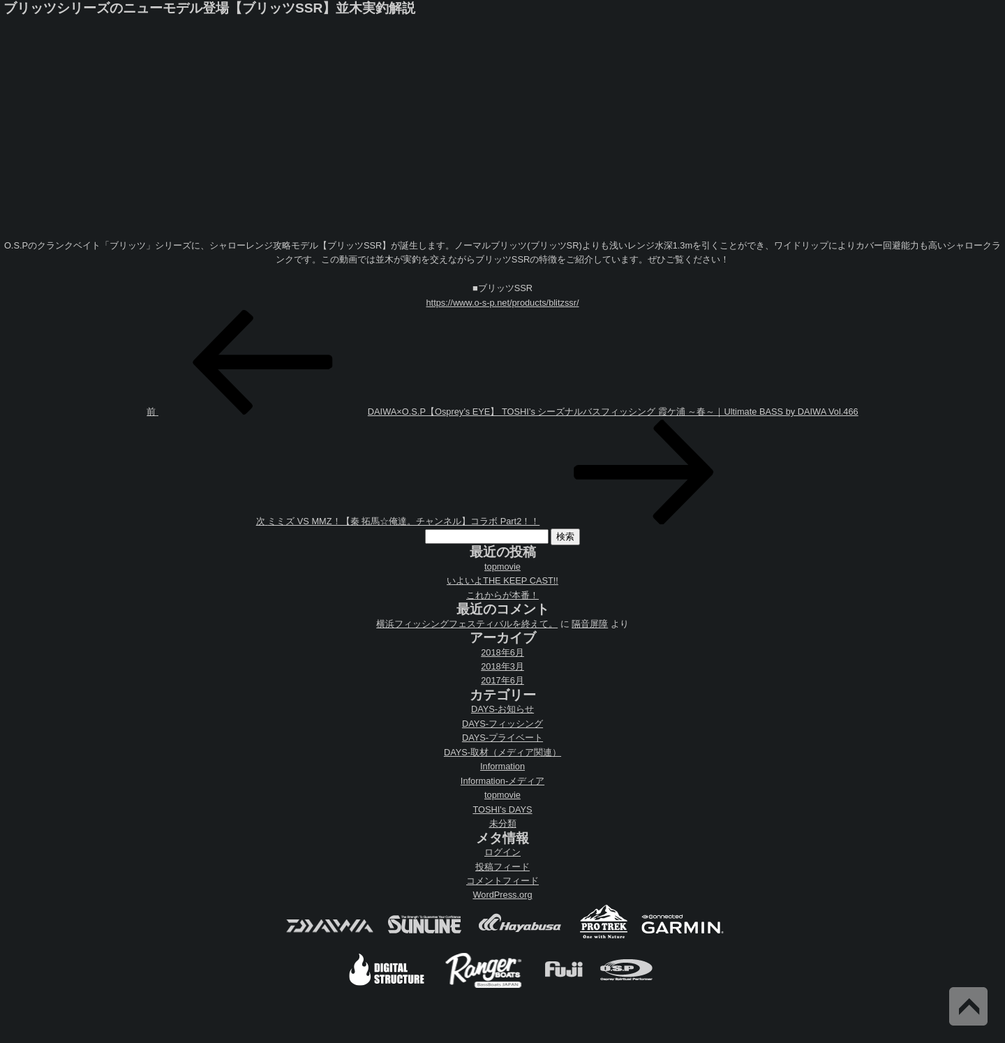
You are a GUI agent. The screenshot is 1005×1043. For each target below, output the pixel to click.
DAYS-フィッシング (502, 723)
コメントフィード (502, 880)
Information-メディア (502, 781)
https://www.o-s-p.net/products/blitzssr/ (502, 302)
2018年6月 (502, 652)
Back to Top (968, 1006)
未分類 (502, 823)
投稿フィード (502, 866)
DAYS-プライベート (502, 737)
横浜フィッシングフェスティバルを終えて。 (467, 624)
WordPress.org (502, 894)
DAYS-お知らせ (502, 709)
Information (502, 766)
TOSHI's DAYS (502, 809)
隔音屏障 (590, 624)
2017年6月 (502, 680)
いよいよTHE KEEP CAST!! (502, 580)
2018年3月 (502, 666)
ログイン (502, 852)
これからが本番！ (502, 595)
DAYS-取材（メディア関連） (502, 752)
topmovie (502, 566)
